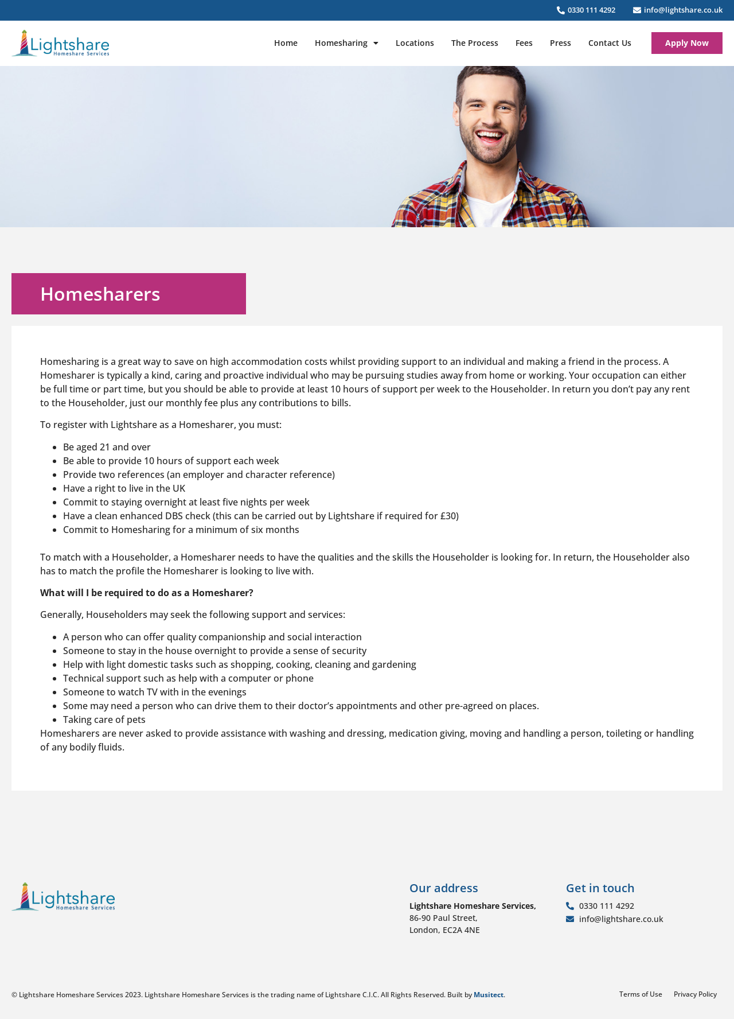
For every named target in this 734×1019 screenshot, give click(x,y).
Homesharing (346, 43)
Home (286, 42)
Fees (524, 42)
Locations (415, 42)
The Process (474, 42)
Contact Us (609, 42)
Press (560, 42)
